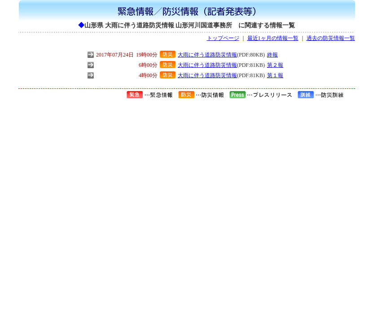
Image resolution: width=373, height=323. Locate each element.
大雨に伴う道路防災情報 (207, 55)
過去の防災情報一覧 (331, 38)
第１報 (275, 75)
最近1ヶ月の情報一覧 (272, 38)
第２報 (275, 65)
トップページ (223, 38)
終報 (272, 55)
